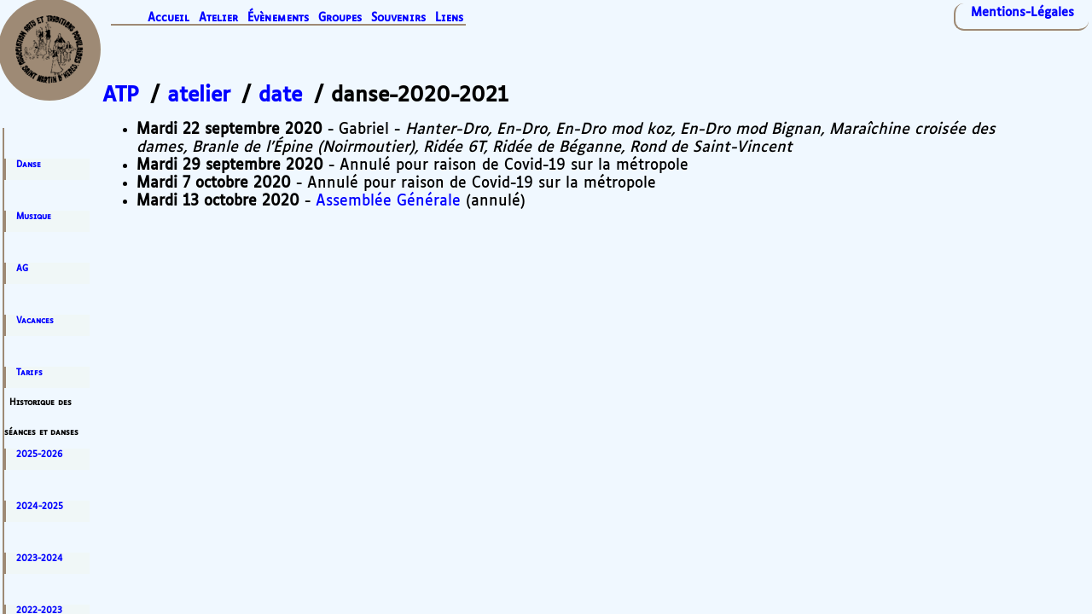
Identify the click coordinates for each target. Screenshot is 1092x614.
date (280, 95)
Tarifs (29, 372)
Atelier (218, 18)
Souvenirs (398, 18)
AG (22, 268)
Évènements (278, 18)
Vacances (35, 320)
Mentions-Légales (1022, 13)
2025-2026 (39, 454)
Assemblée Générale (388, 201)
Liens (449, 18)
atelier (198, 95)
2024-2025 (39, 506)
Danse (28, 164)
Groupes (340, 18)
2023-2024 (39, 558)
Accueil (168, 18)
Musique (33, 216)
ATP (120, 95)
